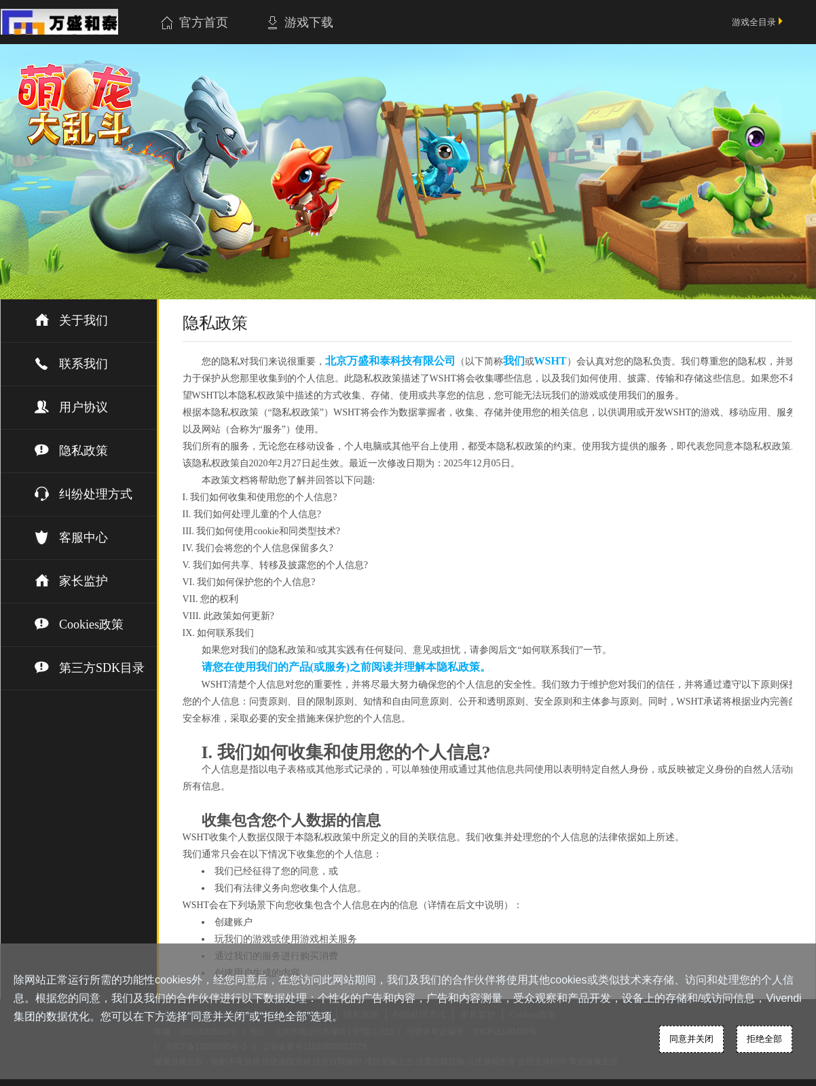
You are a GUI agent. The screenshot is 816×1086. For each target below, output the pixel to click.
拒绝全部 (764, 1039)
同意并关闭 (691, 1039)
